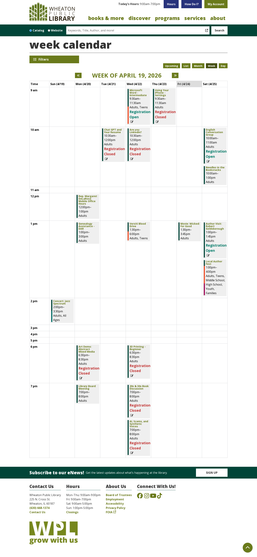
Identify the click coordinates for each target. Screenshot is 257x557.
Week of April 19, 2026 (127, 75)
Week (211, 66)
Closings (72, 512)
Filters (44, 59)
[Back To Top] (248, 548)
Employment (115, 499)
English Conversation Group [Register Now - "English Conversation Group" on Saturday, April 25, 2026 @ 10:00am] (214, 132)
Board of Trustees (119, 495)
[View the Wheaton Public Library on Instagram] (146, 497)
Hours (171, 4)
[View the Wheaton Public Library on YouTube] (153, 497)
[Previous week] (78, 75)
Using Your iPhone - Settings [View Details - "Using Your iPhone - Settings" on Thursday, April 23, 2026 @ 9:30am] (162, 92)
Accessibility (115, 504)
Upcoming (171, 66)
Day (223, 66)
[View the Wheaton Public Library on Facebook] (140, 497)
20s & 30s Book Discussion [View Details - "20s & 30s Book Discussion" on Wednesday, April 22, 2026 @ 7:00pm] (139, 387)
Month (198, 66)
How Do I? (192, 4)
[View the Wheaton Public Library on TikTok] (159, 497)
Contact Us (37, 512)
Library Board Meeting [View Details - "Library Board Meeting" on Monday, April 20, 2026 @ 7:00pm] (87, 387)
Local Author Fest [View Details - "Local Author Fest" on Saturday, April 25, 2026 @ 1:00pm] (214, 262)
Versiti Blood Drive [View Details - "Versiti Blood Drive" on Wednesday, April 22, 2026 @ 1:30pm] (138, 224)
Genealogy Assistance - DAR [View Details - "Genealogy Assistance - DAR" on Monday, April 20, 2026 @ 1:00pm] (87, 226)
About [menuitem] (217, 18)
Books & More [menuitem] (106, 18)
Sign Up (212, 473)
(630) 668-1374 (39, 508)
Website (57, 30)
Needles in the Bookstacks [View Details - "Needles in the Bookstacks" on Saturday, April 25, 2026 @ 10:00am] (215, 168)
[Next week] (175, 75)
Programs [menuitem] (167, 18)
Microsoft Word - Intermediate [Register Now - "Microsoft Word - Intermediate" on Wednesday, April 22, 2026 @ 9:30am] (138, 92)
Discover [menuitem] (139, 18)
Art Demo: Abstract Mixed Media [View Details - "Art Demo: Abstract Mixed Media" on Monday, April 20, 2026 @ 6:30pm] (87, 349)
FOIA (109, 512)
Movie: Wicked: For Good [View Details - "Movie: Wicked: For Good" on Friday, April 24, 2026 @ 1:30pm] (190, 224)
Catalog (38, 30)
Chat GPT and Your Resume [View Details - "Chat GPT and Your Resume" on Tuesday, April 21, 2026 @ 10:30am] (113, 130)
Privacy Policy (115, 508)
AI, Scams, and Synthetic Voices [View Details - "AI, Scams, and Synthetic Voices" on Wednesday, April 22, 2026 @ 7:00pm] (139, 424)
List (186, 66)
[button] (139, 4)
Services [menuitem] (195, 18)
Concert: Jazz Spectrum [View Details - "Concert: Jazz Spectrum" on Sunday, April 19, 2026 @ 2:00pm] (61, 302)
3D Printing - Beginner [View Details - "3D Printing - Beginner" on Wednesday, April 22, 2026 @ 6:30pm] (138, 347)
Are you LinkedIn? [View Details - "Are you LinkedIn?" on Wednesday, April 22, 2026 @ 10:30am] (136, 130)
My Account (216, 4)
